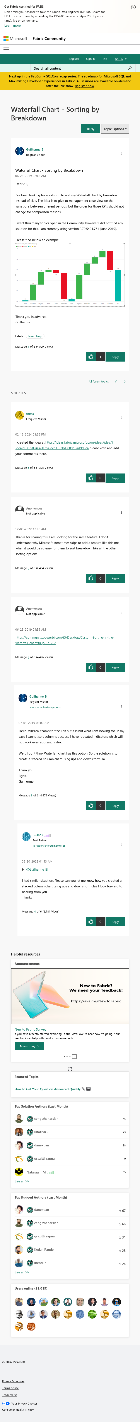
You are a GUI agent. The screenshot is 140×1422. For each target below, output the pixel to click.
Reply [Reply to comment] (115, 478)
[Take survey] (29, 1046)
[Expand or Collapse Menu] (6, 49)
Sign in (90, 58)
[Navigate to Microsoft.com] (15, 38)
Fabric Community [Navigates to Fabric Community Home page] (49, 38)
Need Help (35, 336)
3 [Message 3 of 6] (31, 795)
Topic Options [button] (114, 129)
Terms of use (10, 1388)
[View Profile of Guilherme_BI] (35, 149)
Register (74, 58)
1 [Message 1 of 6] (28, 346)
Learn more (12, 25)
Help (104, 58)
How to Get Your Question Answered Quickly (48, 1089)
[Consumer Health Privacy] (70, 1409)
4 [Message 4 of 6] (35, 911)
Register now (84, 86)
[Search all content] (83, 68)
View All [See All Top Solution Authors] (22, 1181)
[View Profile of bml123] (38, 835)
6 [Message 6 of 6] (28, 467)
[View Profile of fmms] (30, 413)
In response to (44, 707)
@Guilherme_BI (37, 869)
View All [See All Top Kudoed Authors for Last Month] (22, 1272)
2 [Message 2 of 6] (28, 657)
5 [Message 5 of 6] (28, 568)
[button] (90, 128)
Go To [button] (119, 59)
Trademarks (9, 1395)
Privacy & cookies (13, 1381)
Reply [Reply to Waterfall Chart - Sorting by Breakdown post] (115, 357)
